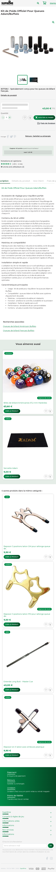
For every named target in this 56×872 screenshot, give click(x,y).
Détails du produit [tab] (21, 181)
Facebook (47, 859)
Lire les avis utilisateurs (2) (12, 167)
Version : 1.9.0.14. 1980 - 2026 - (13, 868)
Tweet (11, 136)
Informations (8, 825)
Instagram (51, 859)
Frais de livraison (48, 123)
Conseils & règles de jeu (13, 816)
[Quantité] (6, 117)
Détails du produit (9, 95)
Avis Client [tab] (38, 181)
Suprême (6, 812)
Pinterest (15, 136)
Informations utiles (11, 821)
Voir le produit (11, 411)
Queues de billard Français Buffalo (18, 331)
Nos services (8, 830)
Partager (8, 136)
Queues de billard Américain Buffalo (19, 326)
